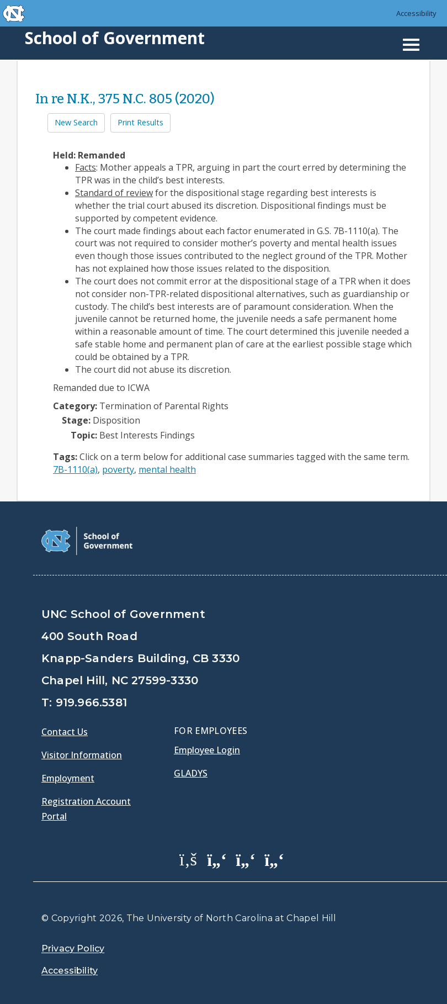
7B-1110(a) (75, 469)
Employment (67, 778)
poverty (118, 469)
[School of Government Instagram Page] (274, 859)
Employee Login (207, 750)
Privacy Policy (72, 948)
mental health (167, 469)
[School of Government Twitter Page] (217, 859)
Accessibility (416, 13)
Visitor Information (81, 755)
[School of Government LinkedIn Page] (246, 859)
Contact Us (64, 732)
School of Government (115, 38)
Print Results (140, 122)
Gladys (190, 773)
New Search (76, 122)
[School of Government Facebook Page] (188, 859)
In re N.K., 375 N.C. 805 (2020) (125, 99)
